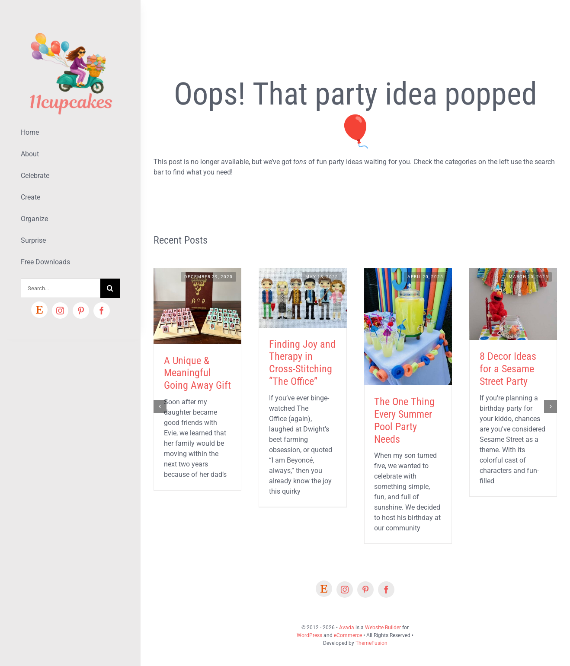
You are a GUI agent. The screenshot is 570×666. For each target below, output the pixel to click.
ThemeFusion (371, 643)
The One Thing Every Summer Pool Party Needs (404, 420)
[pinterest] (81, 310)
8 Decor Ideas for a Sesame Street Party (508, 368)
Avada (346, 628)
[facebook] (101, 310)
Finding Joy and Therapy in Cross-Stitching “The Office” (302, 362)
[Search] (110, 288)
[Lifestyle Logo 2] (70, 29)
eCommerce (348, 635)
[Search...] (60, 288)
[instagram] (60, 310)
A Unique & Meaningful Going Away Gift (197, 373)
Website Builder (383, 628)
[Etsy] (39, 309)
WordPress (309, 635)
